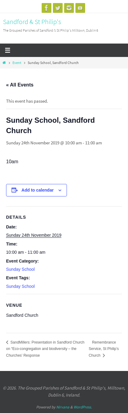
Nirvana (62, 407)
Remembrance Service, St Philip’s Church (104, 349)
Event (16, 62)
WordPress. (83, 407)
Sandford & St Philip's (32, 21)
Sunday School (20, 269)
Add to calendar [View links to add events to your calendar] (38, 190)
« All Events (19, 84)
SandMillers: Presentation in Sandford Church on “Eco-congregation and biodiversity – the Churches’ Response (45, 349)
